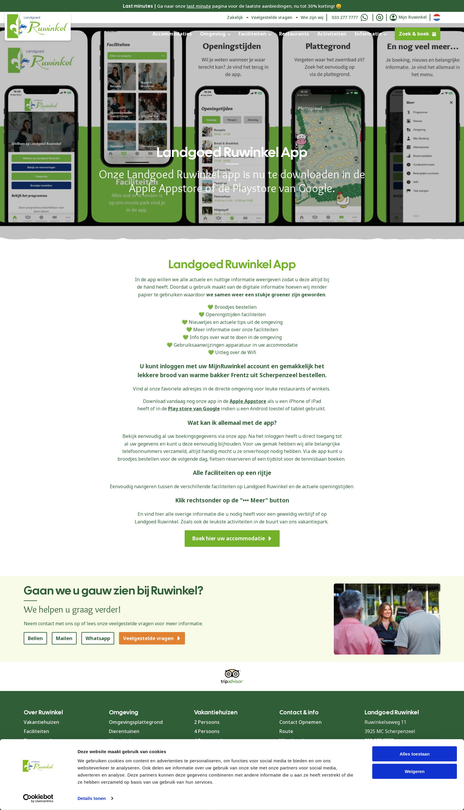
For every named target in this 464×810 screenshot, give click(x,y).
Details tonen (92, 798)
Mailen (64, 638)
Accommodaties (172, 33)
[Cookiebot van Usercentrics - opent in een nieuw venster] (38, 798)
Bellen (35, 638)
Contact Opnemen (300, 722)
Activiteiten (332, 33)
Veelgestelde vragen (271, 17)
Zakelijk (235, 17)
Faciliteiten (252, 33)
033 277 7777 (345, 17)
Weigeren (414, 771)
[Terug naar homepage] (37, 26)
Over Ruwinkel (43, 712)
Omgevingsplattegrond (136, 722)
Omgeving (212, 33)
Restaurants (294, 33)
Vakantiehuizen (41, 722)
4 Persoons (207, 731)
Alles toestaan (414, 753)
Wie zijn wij (312, 17)
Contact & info (299, 712)
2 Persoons (207, 722)
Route (286, 731)
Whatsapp (98, 638)
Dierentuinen (124, 731)
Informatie (368, 33)
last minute (199, 6)
